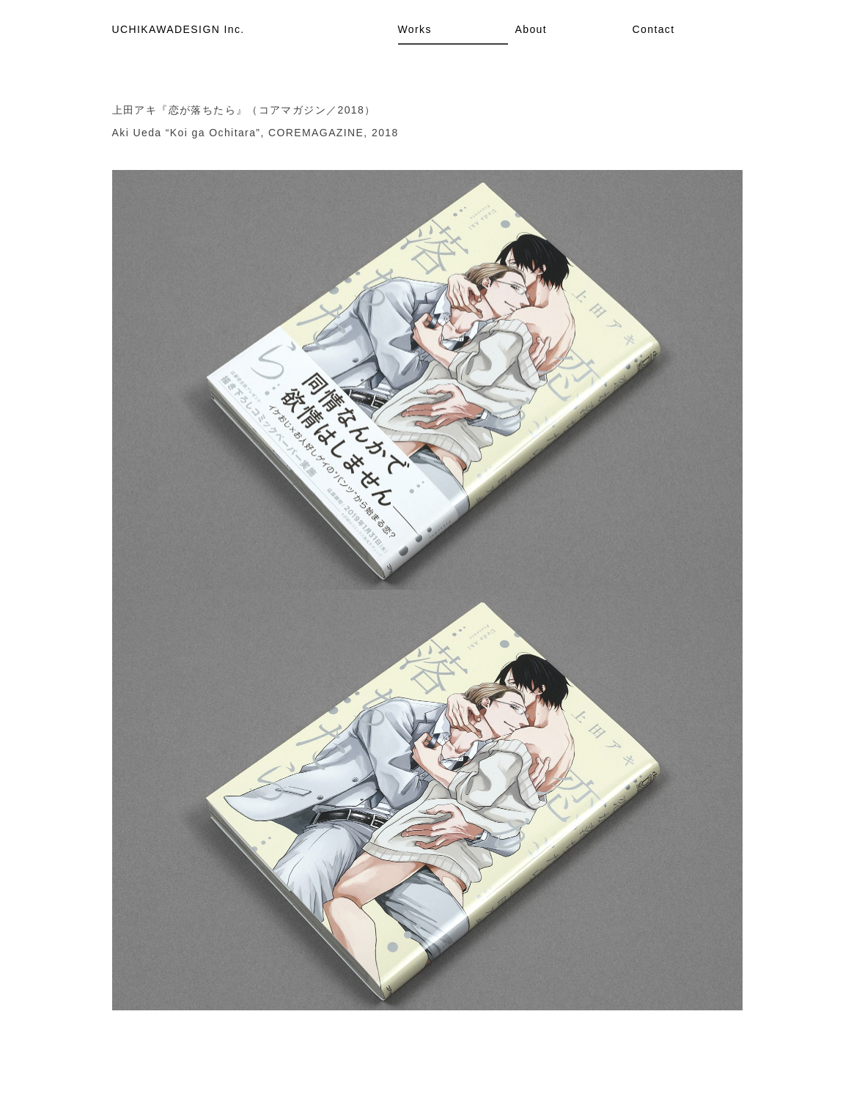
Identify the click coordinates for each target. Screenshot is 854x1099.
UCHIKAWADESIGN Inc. (178, 29)
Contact (654, 29)
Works (415, 29)
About (531, 29)
